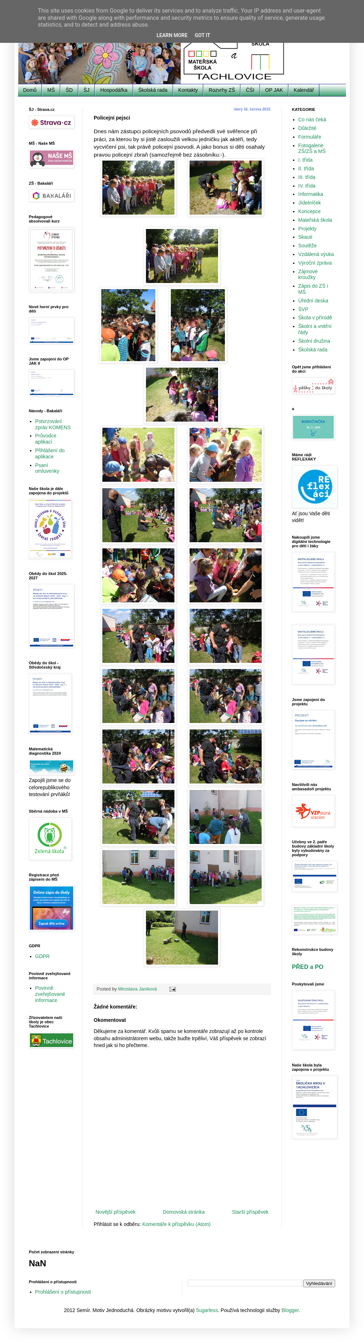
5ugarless (207, 1310)
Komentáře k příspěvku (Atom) (176, 1224)
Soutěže (307, 245)
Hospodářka (114, 90)
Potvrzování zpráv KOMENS (53, 424)
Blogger (289, 1310)
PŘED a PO (307, 967)
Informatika (310, 194)
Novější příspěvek (116, 1212)
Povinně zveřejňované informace (50, 994)
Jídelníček (309, 203)
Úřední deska (313, 301)
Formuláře (309, 137)
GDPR (42, 956)
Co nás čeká (312, 119)
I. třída (305, 160)
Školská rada (153, 90)
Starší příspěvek (250, 1212)
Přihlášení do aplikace (50, 453)
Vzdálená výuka (316, 254)
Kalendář (304, 90)
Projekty (307, 229)
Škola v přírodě (315, 317)
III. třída (306, 177)
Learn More (171, 35)
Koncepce (309, 211)
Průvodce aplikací (46, 439)
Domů (29, 90)
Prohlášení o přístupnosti (63, 1292)
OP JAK (274, 90)
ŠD (69, 90)
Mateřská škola (315, 220)
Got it (202, 35)
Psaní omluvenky (47, 468)
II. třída (306, 168)
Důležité (307, 128)
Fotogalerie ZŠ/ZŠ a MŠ (312, 148)
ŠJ (86, 90)
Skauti (305, 237)
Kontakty (188, 90)
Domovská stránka (184, 1212)
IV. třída (307, 186)
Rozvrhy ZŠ (222, 90)
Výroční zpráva (315, 263)
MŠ (51, 90)
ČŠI (250, 90)
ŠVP (303, 309)
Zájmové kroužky (308, 274)
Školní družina (314, 341)
